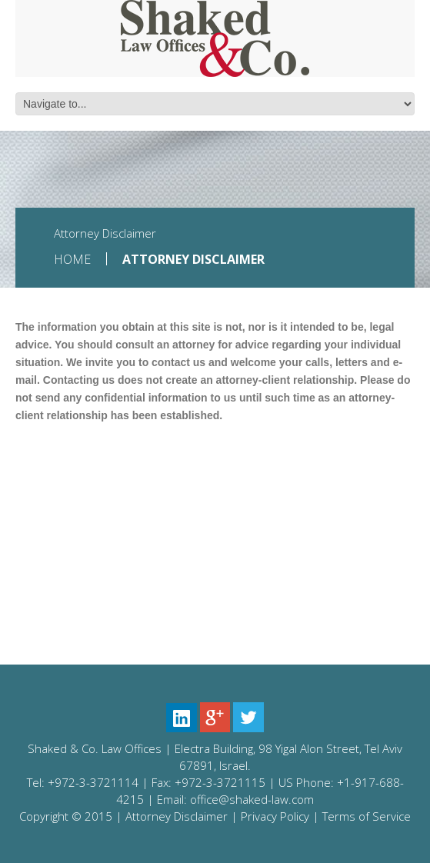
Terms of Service (366, 816)
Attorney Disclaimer (176, 816)
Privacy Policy (275, 816)
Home (72, 259)
